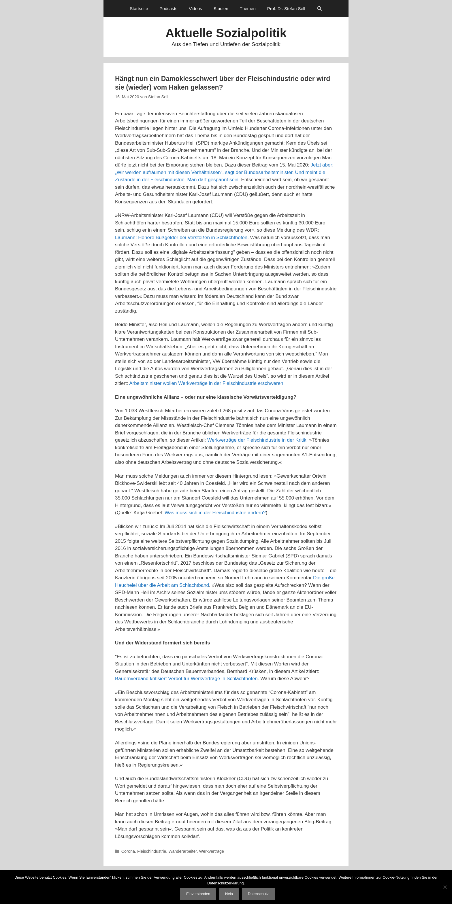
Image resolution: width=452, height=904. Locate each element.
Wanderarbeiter (182, 851)
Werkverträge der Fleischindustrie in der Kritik (256, 440)
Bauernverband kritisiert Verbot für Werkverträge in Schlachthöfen (186, 678)
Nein (229, 894)
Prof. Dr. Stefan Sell (286, 8)
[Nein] (445, 887)
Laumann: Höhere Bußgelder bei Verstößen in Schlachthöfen (181, 237)
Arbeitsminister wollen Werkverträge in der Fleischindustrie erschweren (206, 383)
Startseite (139, 8)
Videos (195, 8)
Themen (248, 8)
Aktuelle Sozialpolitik (226, 33)
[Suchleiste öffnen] (319, 8)
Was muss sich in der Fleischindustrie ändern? (215, 512)
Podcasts (169, 8)
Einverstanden (198, 894)
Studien (221, 8)
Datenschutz (258, 894)
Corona (128, 851)
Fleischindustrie (151, 851)
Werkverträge (211, 851)
